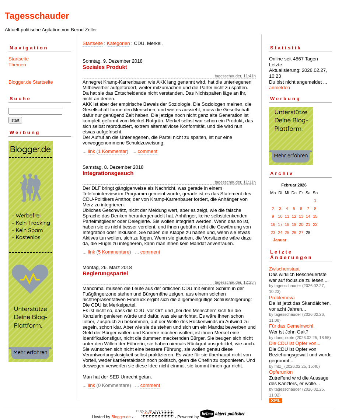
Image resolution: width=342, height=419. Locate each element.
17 (280, 224)
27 (301, 232)
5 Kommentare (113, 252)
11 (287, 216)
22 (315, 224)
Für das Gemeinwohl (291, 326)
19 (294, 224)
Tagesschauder (37, 16)
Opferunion (281, 372)
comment (147, 151)
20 (301, 224)
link (91, 151)
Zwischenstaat (284, 269)
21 (308, 224)
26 (294, 232)
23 (273, 232)
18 (287, 224)
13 (301, 216)
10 (280, 216)
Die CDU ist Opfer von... (294, 343)
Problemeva (281, 297)
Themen (17, 64)
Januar (279, 240)
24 (280, 232)
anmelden (279, 87)
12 (294, 216)
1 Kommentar (112, 151)
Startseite (18, 59)
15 (315, 216)
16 (273, 224)
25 (287, 232)
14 (308, 216)
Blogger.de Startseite (30, 82)
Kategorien (118, 43)
